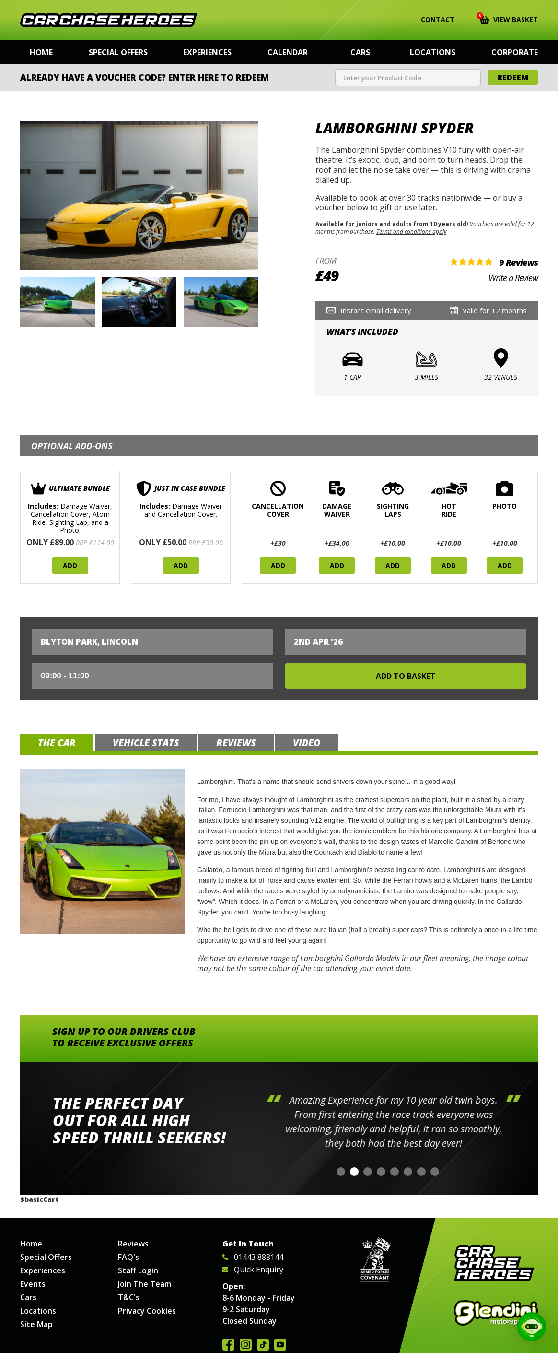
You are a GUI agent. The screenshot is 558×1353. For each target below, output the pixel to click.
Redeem (513, 77)
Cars (360, 52)
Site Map (36, 1324)
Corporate (514, 52)
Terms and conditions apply (411, 231)
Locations (432, 52)
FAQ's (128, 1257)
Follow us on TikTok (263, 1345)
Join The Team (144, 1284)
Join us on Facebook (228, 1345)
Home (41, 52)
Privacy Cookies (147, 1311)
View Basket (509, 18)
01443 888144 (252, 1257)
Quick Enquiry (252, 1269)
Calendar (287, 52)
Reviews (133, 1243)
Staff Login (138, 1270)
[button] (341, 1171)
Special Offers (118, 52)
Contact (431, 19)
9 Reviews (518, 262)
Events (33, 1284)
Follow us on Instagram (246, 1345)
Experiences (207, 52)
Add (70, 565)
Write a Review (513, 277)
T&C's (129, 1297)
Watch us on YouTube (280, 1345)
